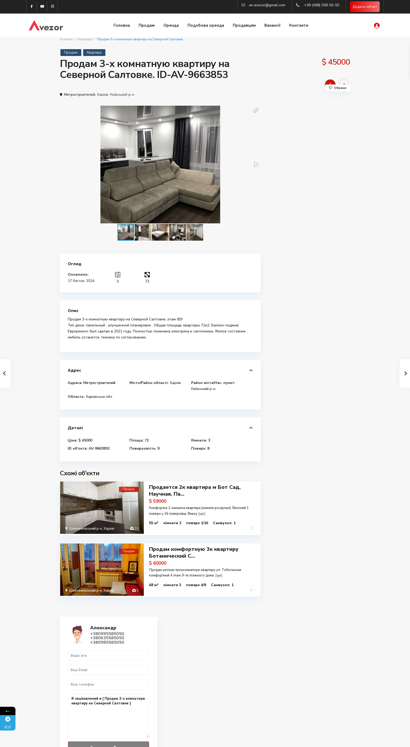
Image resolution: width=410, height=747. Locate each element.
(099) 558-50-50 (154, 688)
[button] (256, 110)
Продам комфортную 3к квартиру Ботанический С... (193, 551)
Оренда (171, 25)
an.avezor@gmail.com (267, 5)
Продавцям (244, 25)
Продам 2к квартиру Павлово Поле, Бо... (320, 307)
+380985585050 (316, 131)
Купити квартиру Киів (302, 685)
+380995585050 (316, 123)
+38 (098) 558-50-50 (321, 5)
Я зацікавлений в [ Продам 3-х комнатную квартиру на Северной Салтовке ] (309, 205)
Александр (312, 117)
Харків (102, 94)
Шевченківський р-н (85, 528)
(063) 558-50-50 (154, 696)
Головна (121, 25)
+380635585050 (316, 127)
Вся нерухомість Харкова (305, 691)
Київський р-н (122, 94)
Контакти (298, 25)
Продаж (147, 25)
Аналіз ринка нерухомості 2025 (310, 696)
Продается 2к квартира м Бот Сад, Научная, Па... (195, 490)
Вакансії (272, 25)
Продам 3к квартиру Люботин (316, 335)
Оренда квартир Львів (303, 679)
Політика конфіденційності (328, 739)
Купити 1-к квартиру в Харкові (310, 656)
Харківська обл (99, 396)
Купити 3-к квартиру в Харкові (310, 668)
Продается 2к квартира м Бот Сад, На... (321, 386)
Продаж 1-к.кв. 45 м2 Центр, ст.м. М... (323, 361)
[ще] (201, 513)
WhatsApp (326, 252)
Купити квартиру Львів (303, 673)
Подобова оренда (205, 25)
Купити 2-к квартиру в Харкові (310, 662)
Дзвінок (293, 252)
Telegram (76, 656)
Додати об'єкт (364, 6)
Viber (72, 662)
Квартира (84, 39)
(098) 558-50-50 (154, 680)
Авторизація (152, 711)
